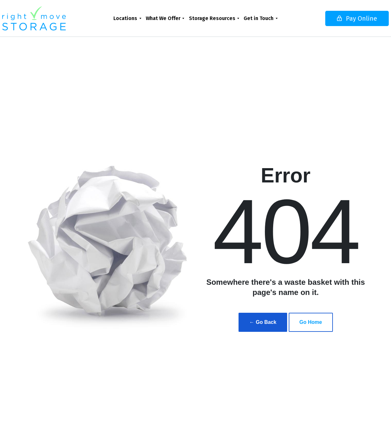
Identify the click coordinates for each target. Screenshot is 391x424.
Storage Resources (212, 18)
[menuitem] (127, 18)
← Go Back (262, 322)
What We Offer (163, 18)
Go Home (311, 322)
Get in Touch (258, 18)
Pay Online (339, 18)
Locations (125, 18)
